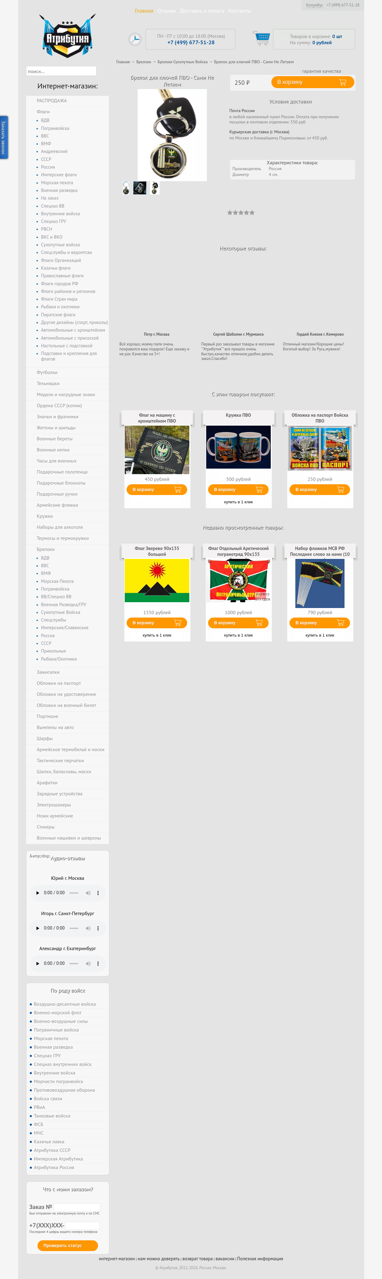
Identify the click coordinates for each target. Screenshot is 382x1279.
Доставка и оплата (202, 10)
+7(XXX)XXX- (65, 1225)
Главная (144, 10)
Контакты (239, 10)
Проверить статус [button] (63, 1245)
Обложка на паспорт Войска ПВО (320, 417)
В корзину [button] (290, 82)
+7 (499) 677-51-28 (343, 5)
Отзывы (166, 10)
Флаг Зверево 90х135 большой (157, 551)
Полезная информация (260, 1258)
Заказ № (65, 1207)
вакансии (225, 1258)
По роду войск (67, 990)
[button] (101, 71)
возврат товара (198, 1258)
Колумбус (314, 5)
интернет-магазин (117, 1258)
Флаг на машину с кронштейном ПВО (157, 417)
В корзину (143, 489)
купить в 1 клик (238, 502)
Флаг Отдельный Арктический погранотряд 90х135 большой (238, 554)
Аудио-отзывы (68, 857)
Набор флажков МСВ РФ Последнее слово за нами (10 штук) (320, 554)
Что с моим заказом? (67, 1188)
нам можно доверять (158, 1258)
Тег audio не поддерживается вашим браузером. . (68, 893)
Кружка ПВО (238, 415)
